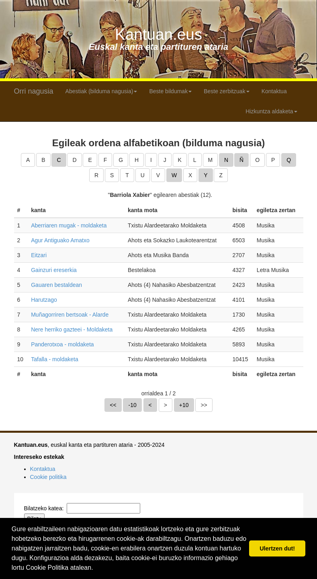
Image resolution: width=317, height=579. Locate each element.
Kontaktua (274, 91)
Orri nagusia (33, 91)
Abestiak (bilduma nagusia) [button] (101, 91)
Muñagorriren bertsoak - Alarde (69, 314)
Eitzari (39, 255)
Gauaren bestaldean (56, 285)
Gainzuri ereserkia (54, 270)
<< (113, 405)
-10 (132, 405)
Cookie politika (48, 477)
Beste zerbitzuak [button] (227, 91)
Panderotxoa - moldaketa (62, 344)
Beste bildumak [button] (170, 91)
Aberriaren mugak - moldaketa (68, 225)
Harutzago (44, 300)
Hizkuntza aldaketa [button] (271, 111)
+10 (184, 405)
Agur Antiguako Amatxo (60, 240)
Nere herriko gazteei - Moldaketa (71, 329)
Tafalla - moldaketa (54, 359)
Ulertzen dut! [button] (277, 548)
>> (203, 405)
